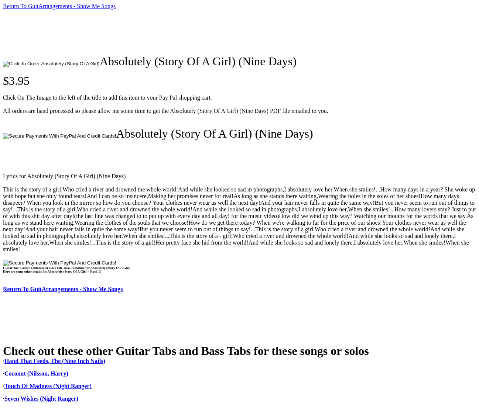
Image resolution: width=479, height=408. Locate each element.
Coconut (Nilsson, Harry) (36, 373)
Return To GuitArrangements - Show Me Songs (59, 6)
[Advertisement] (137, 32)
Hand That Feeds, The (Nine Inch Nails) (54, 361)
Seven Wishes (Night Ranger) (41, 398)
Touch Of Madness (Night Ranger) (48, 386)
